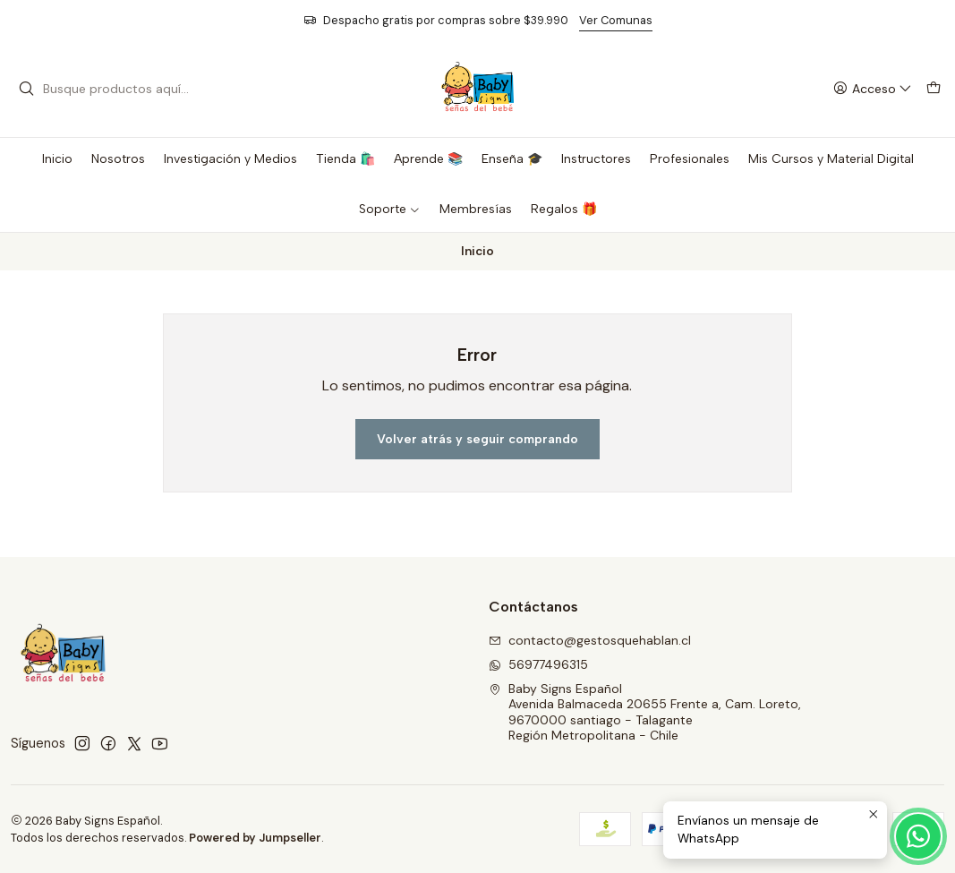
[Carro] (933, 89)
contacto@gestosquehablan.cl (590, 640)
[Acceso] (873, 89)
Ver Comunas (615, 20)
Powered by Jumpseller (255, 837)
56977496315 (538, 664)
